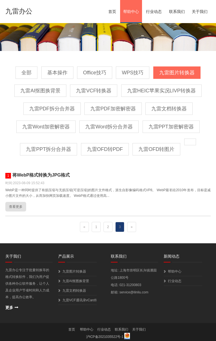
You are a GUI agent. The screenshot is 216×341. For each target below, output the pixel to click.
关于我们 (200, 11)
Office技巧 (94, 72)
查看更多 (15, 207)
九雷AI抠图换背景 (40, 90)
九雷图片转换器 (177, 72)
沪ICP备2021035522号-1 (104, 336)
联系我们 (177, 11)
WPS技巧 (132, 72)
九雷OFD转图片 (156, 149)
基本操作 (57, 72)
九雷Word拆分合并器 (109, 127)
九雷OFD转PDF (105, 149)
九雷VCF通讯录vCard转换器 (79, 300)
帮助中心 (131, 11)
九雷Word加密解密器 (46, 127)
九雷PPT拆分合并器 (48, 149)
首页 (112, 11)
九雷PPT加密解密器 (171, 127)
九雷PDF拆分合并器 (52, 109)
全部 (26, 72)
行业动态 (154, 11)
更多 (9, 307)
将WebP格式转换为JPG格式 (41, 175)
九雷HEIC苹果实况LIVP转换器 (161, 90)
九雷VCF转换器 (93, 90)
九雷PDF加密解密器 (113, 109)
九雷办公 (18, 11)
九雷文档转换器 (169, 109)
